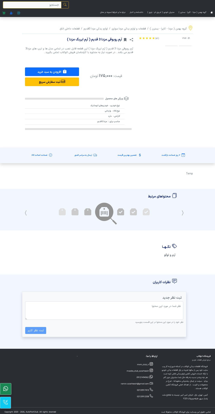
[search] (32, 4)
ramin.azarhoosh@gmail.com (137, 383)
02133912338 (145, 396)
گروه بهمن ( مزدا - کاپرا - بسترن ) (192, 12)
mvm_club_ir (145, 364)
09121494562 (145, 377)
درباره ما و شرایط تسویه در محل (112, 12)
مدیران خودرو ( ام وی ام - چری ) (160, 12)
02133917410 (145, 389)
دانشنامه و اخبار (136, 12)
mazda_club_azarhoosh (140, 370)
